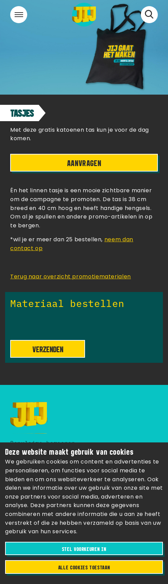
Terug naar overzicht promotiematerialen (70, 277)
